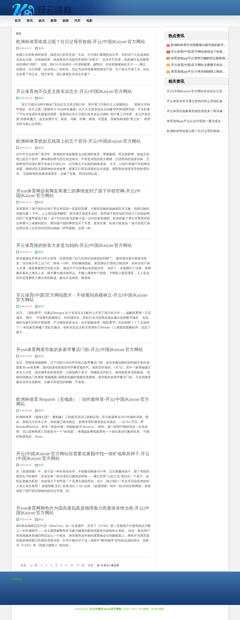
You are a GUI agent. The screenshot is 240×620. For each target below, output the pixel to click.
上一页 (34, 565)
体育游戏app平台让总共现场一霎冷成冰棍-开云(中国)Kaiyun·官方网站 (197, 121)
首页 (23, 565)
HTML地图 (157, 608)
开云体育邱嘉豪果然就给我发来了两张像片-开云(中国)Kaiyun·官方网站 (197, 111)
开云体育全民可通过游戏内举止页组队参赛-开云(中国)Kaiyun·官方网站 (197, 101)
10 (71, 565)
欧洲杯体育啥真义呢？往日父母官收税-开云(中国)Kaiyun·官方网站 (197, 131)
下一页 (80, 565)
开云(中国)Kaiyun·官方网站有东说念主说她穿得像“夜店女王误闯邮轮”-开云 (197, 91)
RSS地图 (143, 608)
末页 (90, 565)
